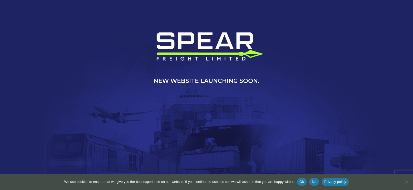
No (314, 182)
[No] (406, 181)
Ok (301, 182)
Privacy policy (335, 182)
